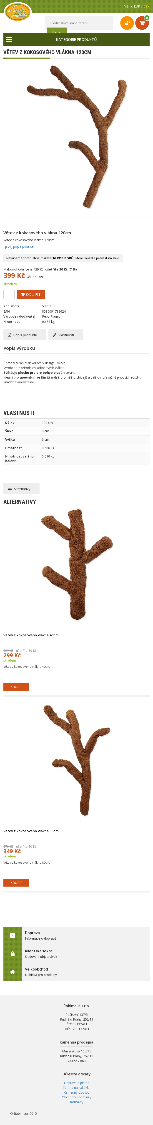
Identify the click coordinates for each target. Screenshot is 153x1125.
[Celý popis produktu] (20, 247)
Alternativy (19, 488)
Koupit (31, 294)
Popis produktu (22, 335)
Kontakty (76, 1102)
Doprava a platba (76, 1083)
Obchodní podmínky (76, 1097)
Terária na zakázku (76, 1087)
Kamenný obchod (77, 1092)
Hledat (56, 32)
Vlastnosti (63, 335)
